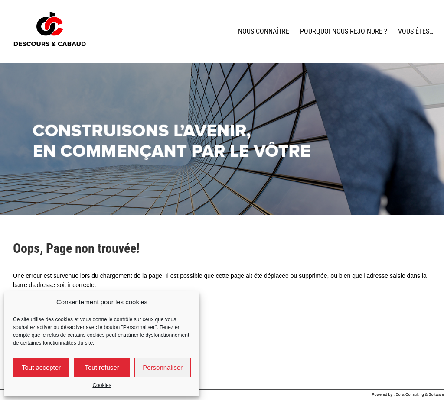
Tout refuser (102, 367)
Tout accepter (41, 367)
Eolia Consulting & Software (419, 394)
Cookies (101, 385)
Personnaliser (163, 367)
